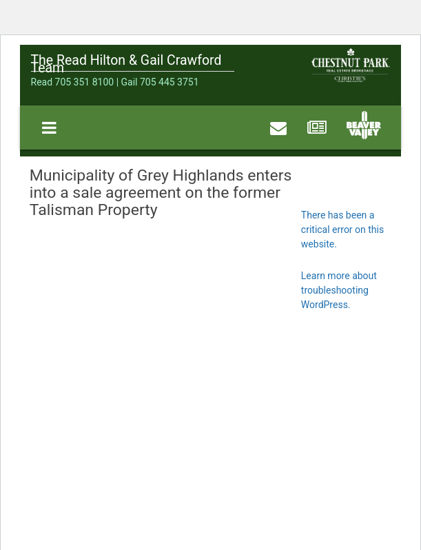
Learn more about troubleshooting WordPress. (339, 290)
